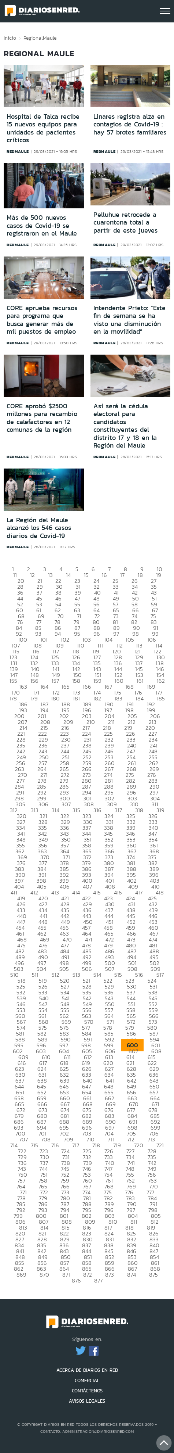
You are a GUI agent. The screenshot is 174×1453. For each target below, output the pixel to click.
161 (140, 681)
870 (44, 1274)
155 (13, 681)
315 (76, 810)
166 (87, 686)
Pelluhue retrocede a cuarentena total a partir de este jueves (125, 222)
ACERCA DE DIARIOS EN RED (87, 1370)
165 (66, 686)
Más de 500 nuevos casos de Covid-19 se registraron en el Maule (42, 225)
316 (97, 810)
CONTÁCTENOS (87, 1390)
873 (109, 1274)
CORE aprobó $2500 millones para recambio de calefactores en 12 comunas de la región (42, 418)
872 (87, 1274)
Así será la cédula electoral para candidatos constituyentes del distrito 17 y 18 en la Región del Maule (125, 426)
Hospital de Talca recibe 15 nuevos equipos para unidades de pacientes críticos (43, 128)
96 (96, 634)
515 (118, 975)
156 (34, 681)
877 (98, 1280)
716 (55, 1145)
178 (13, 698)
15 (86, 575)
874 (131, 1274)
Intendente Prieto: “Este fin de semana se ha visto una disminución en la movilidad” (129, 320)
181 (76, 698)
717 (75, 1145)
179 (34, 698)
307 (66, 804)
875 (153, 1274)
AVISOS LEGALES (87, 1401)
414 (76, 892)
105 (130, 639)
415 (97, 892)
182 (97, 698)
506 (87, 969)
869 (21, 1274)
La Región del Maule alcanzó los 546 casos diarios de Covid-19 (39, 528)
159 (97, 681)
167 (108, 686)
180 (55, 698)
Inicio (10, 37)
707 (23, 1139)
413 (55, 892)
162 (161, 681)
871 (66, 1274)
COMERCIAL (87, 1380)
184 (140, 698)
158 (76, 681)
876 (76, 1280)
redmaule (18, 151)
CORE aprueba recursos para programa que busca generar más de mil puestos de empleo (42, 320)
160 (119, 681)
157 (55, 681)
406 (65, 886)
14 (68, 575)
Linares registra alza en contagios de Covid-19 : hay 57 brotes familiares (129, 124)
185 (161, 698)
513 (76, 975)
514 (97, 975)
